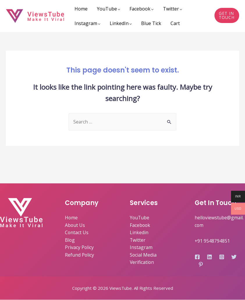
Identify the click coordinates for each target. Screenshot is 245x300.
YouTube (107, 9)
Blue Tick (151, 23)
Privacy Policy (79, 247)
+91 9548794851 (212, 241)
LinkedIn (119, 23)
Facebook (139, 9)
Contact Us (77, 233)
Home (81, 9)
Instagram (85, 23)
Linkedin (139, 233)
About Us (75, 225)
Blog (70, 240)
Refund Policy (79, 255)
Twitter (171, 9)
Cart (175, 23)
